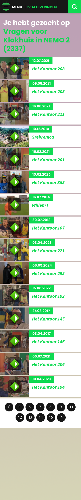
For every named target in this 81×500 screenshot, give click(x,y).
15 (51, 417)
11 (71, 407)
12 (20, 417)
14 (41, 417)
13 (30, 417)
